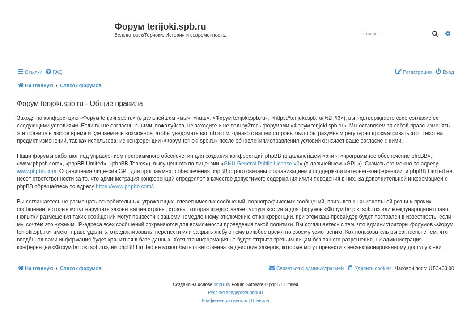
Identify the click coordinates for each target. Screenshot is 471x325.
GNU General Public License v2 (261, 163)
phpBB (220, 284)
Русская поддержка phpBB (235, 292)
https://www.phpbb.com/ (124, 186)
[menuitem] (54, 72)
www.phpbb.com (36, 171)
